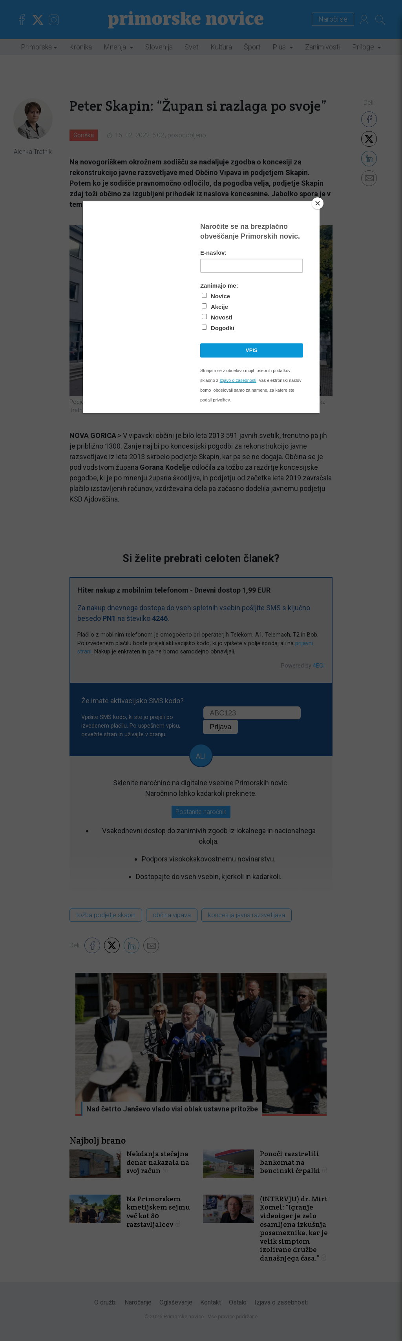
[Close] (317, 203)
